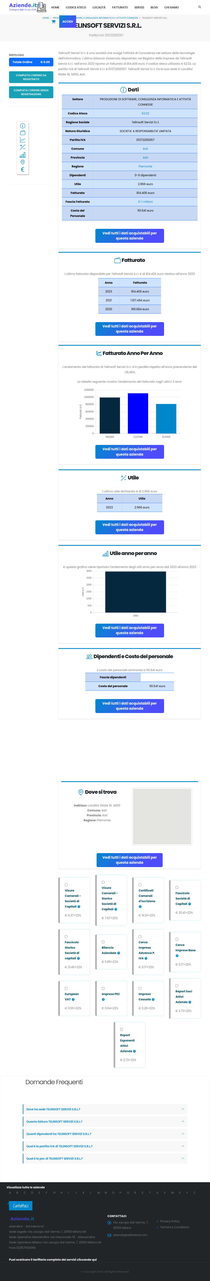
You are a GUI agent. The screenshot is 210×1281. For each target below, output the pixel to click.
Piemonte (145, 166)
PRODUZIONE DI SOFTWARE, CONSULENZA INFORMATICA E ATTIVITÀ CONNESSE (95, 18)
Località (99, 7)
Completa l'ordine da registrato (31, 77)
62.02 (145, 113)
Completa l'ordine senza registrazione (31, 92)
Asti (145, 149)
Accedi (68, 22)
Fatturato (120, 7)
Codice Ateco (76, 7)
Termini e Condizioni (174, 1227)
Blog (154, 7)
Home (55, 7)
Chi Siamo (171, 7)
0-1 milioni (145, 202)
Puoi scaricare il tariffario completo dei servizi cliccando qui (53, 1260)
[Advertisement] (129, 751)
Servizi (139, 7)
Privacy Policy (170, 1221)
